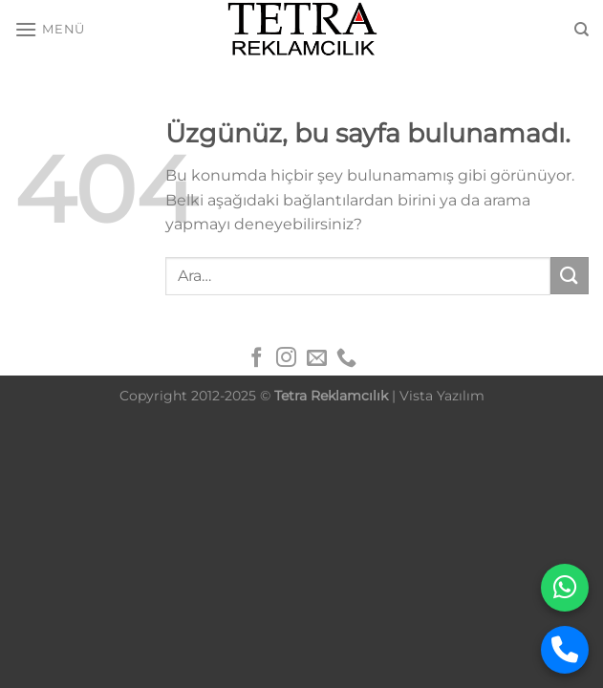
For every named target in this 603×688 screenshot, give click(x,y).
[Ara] (581, 29)
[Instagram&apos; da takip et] (286, 359)
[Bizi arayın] (346, 359)
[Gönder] (569, 275)
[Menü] (49, 29)
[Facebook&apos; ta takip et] (256, 359)
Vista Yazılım (442, 395)
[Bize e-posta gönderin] (317, 359)
